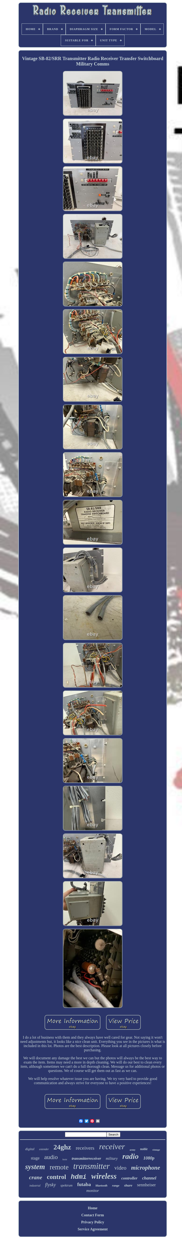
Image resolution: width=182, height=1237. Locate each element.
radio (130, 1156)
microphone (145, 1167)
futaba (84, 1184)
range (115, 1185)
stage (35, 1158)
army (133, 1149)
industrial (35, 1185)
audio (51, 1157)
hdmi (79, 1177)
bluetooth (102, 1185)
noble (144, 1149)
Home (93, 1208)
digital (29, 1149)
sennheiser (146, 1184)
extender (44, 1149)
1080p (149, 1158)
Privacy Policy (92, 1222)
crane (35, 1177)
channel (149, 1178)
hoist (64, 1159)
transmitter (91, 1166)
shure (128, 1185)
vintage (156, 1149)
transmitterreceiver (86, 1158)
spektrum (66, 1185)
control (56, 1176)
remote (59, 1167)
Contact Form (92, 1215)
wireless (104, 1176)
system (35, 1167)
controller (129, 1178)
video (120, 1168)
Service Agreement (93, 1229)
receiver (112, 1146)
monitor (92, 1190)
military (112, 1158)
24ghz (62, 1147)
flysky (50, 1184)
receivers (85, 1148)
